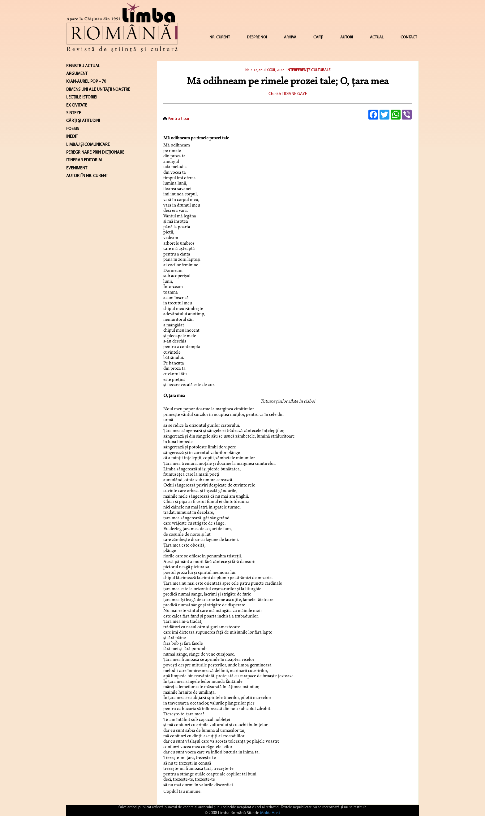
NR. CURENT (219, 37)
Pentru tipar (176, 118)
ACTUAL (377, 37)
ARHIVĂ (290, 37)
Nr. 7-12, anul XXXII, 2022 (264, 70)
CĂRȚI (318, 37)
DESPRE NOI (257, 37)
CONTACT (409, 37)
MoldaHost (270, 813)
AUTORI (346, 37)
